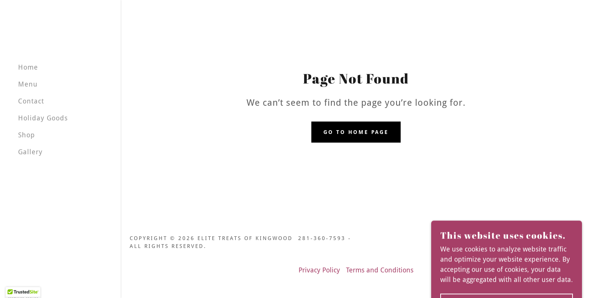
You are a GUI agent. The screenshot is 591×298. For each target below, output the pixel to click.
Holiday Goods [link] (43, 118)
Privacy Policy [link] (319, 270)
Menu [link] (28, 84)
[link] (557, 247)
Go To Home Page (356, 132)
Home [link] (28, 67)
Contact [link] (31, 101)
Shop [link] (26, 135)
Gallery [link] (30, 152)
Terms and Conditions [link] (379, 270)
